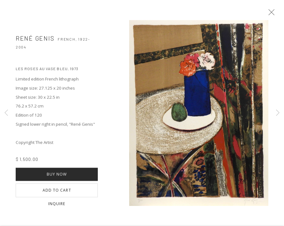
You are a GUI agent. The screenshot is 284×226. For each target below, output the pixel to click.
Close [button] (272, 14)
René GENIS (35, 41)
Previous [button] (6, 113)
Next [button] (277, 113)
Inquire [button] (57, 206)
